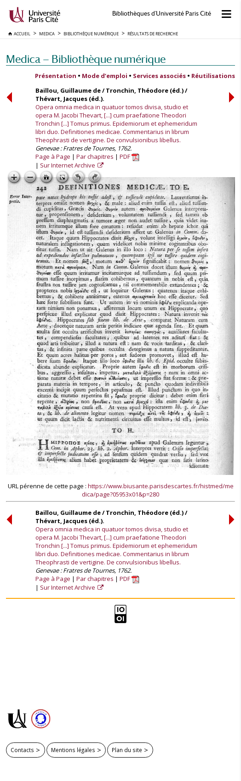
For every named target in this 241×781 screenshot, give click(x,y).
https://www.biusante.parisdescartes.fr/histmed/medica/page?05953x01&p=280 (158, 490)
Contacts (22, 749)
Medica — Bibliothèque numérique (86, 59)
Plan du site (127, 749)
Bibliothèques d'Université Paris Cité (161, 13)
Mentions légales (73, 749)
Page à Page (52, 156)
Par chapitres (95, 156)
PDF (129, 156)
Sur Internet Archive (68, 165)
